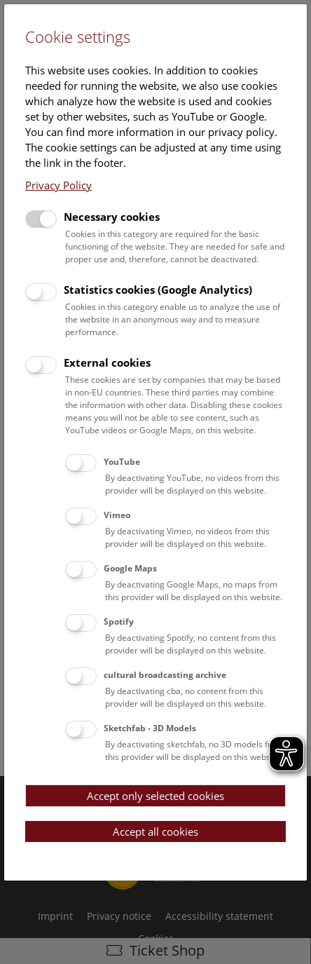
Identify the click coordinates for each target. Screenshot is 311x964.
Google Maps (130, 568)
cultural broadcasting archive (165, 675)
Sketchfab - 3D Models (150, 728)
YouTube (122, 462)
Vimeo (117, 515)
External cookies (107, 362)
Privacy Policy (58, 185)
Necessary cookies (112, 217)
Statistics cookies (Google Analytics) (158, 290)
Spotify (119, 621)
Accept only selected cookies (155, 796)
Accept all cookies (155, 831)
